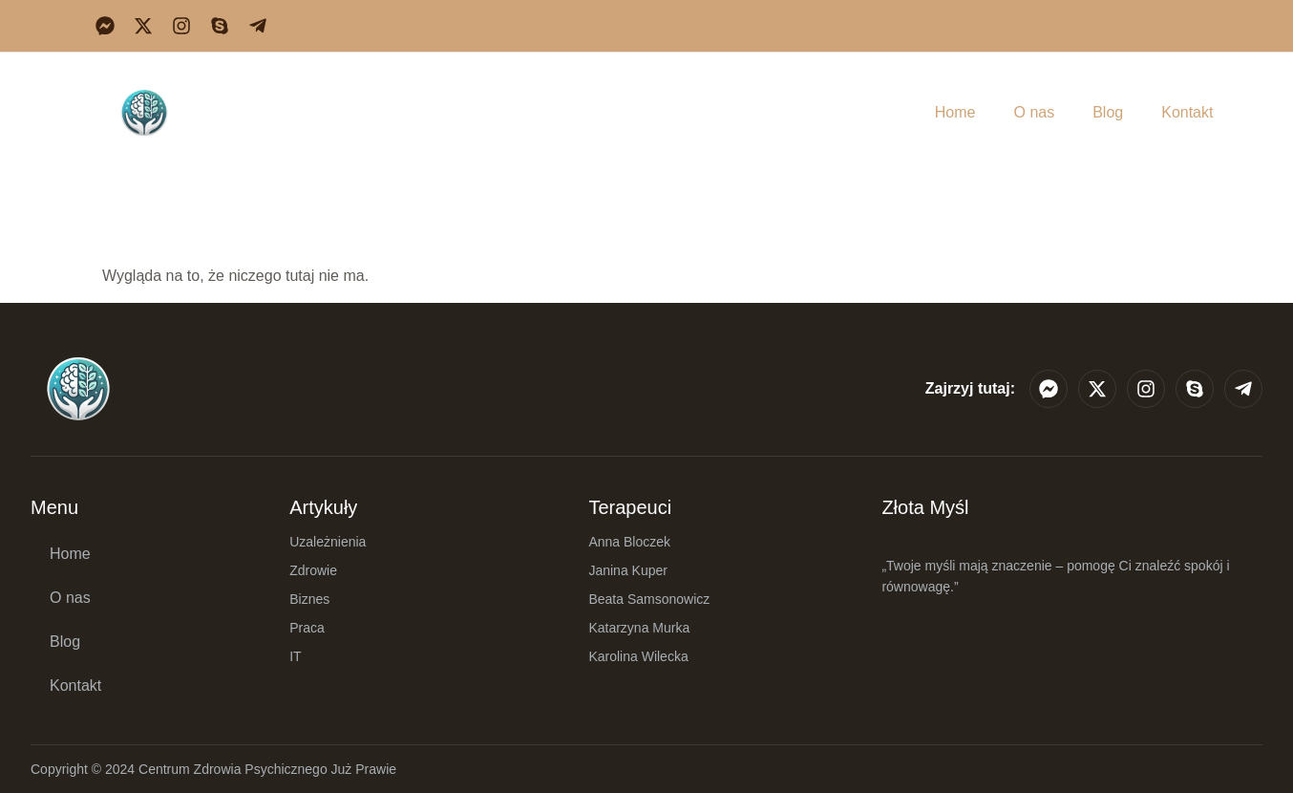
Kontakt (1187, 112)
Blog (1107, 112)
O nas (1033, 112)
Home (955, 112)
